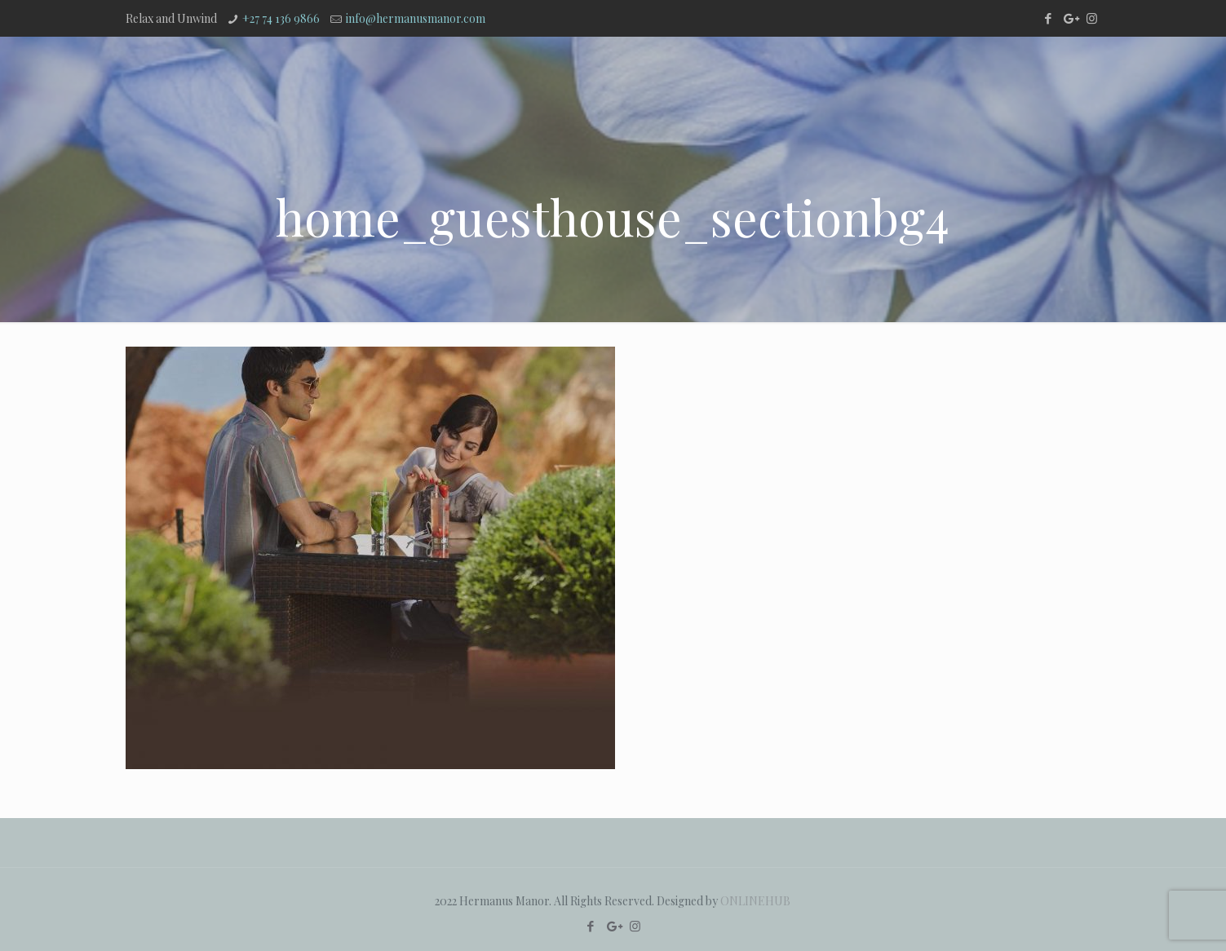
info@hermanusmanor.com (415, 18)
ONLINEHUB (755, 901)
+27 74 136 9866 (281, 18)
